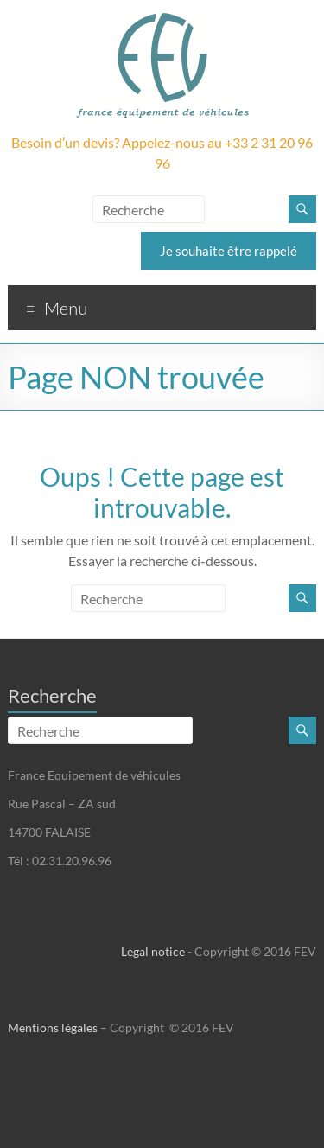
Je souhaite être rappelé (228, 250)
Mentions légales (53, 1027)
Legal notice (153, 951)
